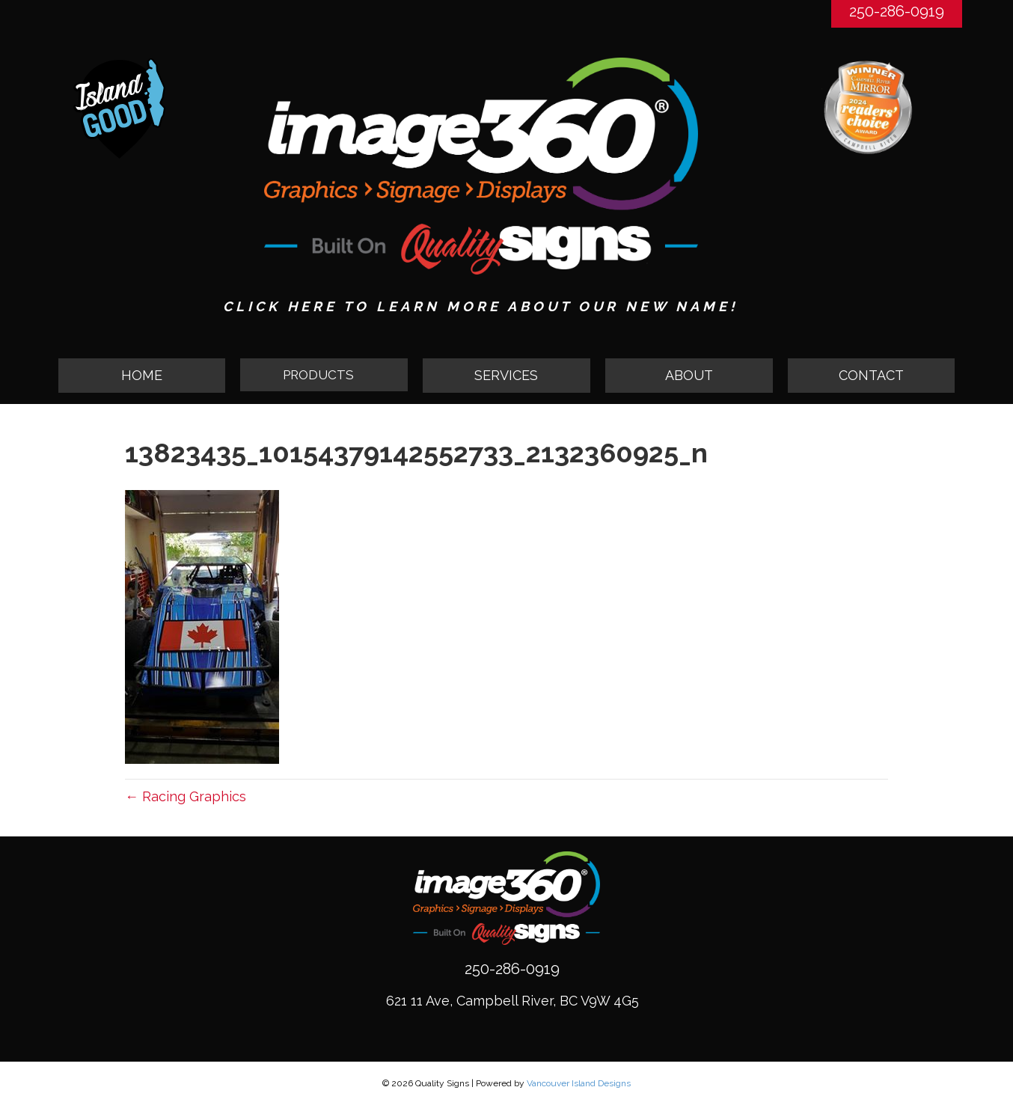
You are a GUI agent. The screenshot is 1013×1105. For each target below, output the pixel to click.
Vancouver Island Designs (579, 1083)
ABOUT (689, 375)
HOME (141, 375)
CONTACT (871, 375)
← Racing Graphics (185, 796)
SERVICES (506, 375)
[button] (324, 375)
